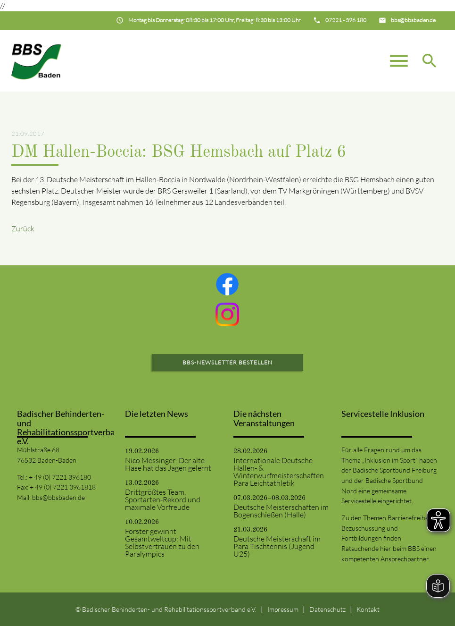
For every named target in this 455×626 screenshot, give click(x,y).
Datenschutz (327, 609)
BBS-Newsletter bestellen (227, 362)
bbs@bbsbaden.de (58, 497)
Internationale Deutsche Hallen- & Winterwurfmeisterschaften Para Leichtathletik (278, 472)
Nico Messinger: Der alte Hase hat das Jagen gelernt (168, 464)
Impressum (282, 609)
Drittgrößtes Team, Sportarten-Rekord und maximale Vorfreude (162, 499)
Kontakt (368, 609)
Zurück (22, 228)
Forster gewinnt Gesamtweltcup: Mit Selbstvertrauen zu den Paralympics (162, 542)
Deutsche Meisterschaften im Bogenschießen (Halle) (281, 510)
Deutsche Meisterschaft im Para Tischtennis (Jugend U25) (277, 546)
